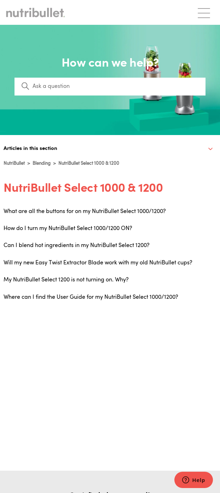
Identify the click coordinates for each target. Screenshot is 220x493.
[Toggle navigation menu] (203, 12)
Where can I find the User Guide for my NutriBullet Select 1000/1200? (91, 297)
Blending (42, 163)
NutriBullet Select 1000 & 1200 (88, 163)
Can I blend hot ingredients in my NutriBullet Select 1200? (77, 245)
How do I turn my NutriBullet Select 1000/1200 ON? (68, 228)
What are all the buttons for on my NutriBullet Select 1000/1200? (85, 211)
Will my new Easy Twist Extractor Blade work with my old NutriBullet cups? (98, 263)
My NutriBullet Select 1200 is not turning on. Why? (66, 280)
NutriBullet (14, 163)
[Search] (110, 86)
